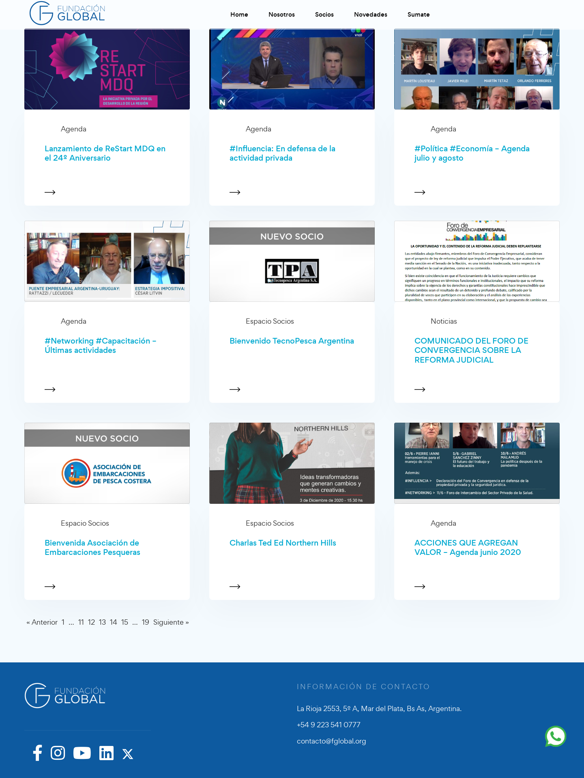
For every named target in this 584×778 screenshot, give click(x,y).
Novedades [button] (370, 14)
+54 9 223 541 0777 (329, 724)
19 (145, 622)
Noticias (444, 321)
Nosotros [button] (281, 14)
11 (81, 622)
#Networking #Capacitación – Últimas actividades (101, 345)
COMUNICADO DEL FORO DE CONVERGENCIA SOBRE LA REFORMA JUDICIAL (471, 350)
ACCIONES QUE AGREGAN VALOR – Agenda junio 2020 (467, 547)
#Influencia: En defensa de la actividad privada (282, 153)
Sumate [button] (419, 14)
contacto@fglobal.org (331, 741)
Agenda (73, 128)
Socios (324, 14)
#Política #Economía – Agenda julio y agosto (472, 153)
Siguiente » (171, 622)
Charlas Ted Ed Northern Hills (283, 543)
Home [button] (239, 14)
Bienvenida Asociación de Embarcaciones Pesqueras (92, 547)
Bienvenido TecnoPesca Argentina (292, 341)
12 (91, 622)
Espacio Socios (270, 321)
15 (124, 622)
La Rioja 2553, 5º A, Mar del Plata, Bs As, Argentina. (379, 708)
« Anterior (42, 622)
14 (113, 622)
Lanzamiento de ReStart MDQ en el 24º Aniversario (105, 153)
